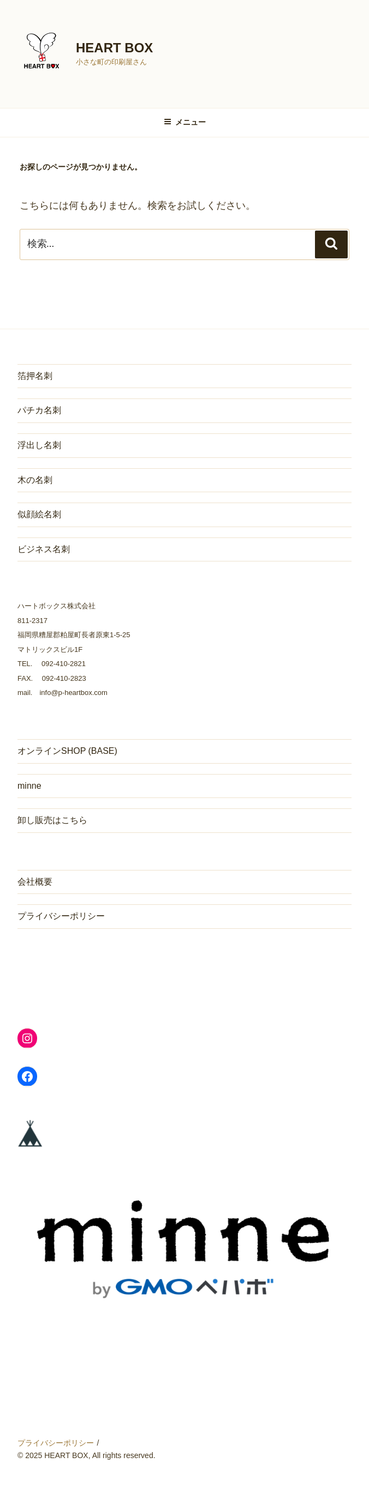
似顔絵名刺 (39, 514)
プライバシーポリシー (61, 916)
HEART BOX (114, 47)
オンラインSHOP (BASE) (67, 750)
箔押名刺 (34, 375)
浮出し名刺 (39, 445)
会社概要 (34, 881)
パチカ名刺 (39, 410)
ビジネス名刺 (43, 549)
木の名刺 (34, 480)
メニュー (185, 122)
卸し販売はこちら (52, 820)
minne (29, 785)
